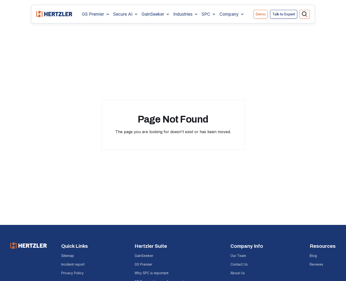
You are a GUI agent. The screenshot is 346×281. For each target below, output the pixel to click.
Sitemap (67, 256)
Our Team (238, 256)
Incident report (73, 264)
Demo (261, 14)
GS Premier (143, 264)
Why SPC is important (151, 273)
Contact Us (239, 264)
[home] (54, 14)
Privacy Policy (72, 273)
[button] (95, 14)
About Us (237, 273)
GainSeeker (144, 256)
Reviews (316, 264)
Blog (313, 256)
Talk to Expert (283, 14)
